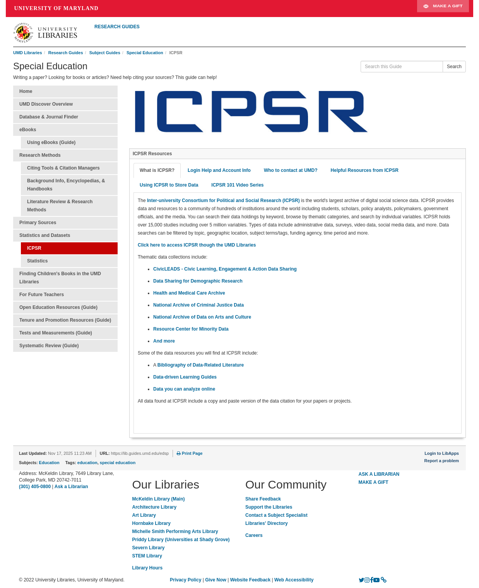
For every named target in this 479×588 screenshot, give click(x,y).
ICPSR (34, 248)
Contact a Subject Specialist (276, 515)
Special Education (145, 52)
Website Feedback (250, 580)
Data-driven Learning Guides (185, 377)
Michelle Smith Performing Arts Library (175, 531)
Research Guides (65, 52)
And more (164, 341)
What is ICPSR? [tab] (157, 170)
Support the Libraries (268, 507)
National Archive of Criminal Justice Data (198, 305)
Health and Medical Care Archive (189, 293)
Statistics (37, 261)
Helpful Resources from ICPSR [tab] (365, 170)
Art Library (144, 515)
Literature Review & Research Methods (59, 206)
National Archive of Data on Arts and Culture (202, 317)
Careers (254, 535)
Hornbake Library (151, 523)
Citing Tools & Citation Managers (63, 168)
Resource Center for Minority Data (191, 329)
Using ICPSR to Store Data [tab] (169, 185)
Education (49, 462)
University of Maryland (56, 8)
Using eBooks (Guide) (51, 142)
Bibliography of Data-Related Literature (200, 365)
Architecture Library (154, 507)
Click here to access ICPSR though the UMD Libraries (197, 245)
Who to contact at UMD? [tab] (291, 170)
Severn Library (148, 547)
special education (117, 462)
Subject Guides (104, 52)
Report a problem (441, 460)
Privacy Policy (185, 580)
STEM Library (147, 556)
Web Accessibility (293, 580)
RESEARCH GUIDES (117, 26)
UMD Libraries (27, 52)
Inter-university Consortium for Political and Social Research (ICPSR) (223, 200)
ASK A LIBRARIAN (379, 474)
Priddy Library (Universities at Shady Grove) (181, 539)
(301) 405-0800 (35, 486)
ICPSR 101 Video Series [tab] (237, 185)
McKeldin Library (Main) (158, 499)
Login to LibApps (441, 453)
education (87, 462)
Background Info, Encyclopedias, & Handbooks (66, 185)
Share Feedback (263, 499)
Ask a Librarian (71, 486)
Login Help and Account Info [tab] (219, 170)
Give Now (215, 580)
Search (454, 66)
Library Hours (147, 568)
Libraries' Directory (266, 523)
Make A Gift (443, 8)
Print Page (189, 453)
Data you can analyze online (184, 389)
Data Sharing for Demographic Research (198, 281)
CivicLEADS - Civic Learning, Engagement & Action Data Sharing (225, 269)
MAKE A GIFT (373, 482)
